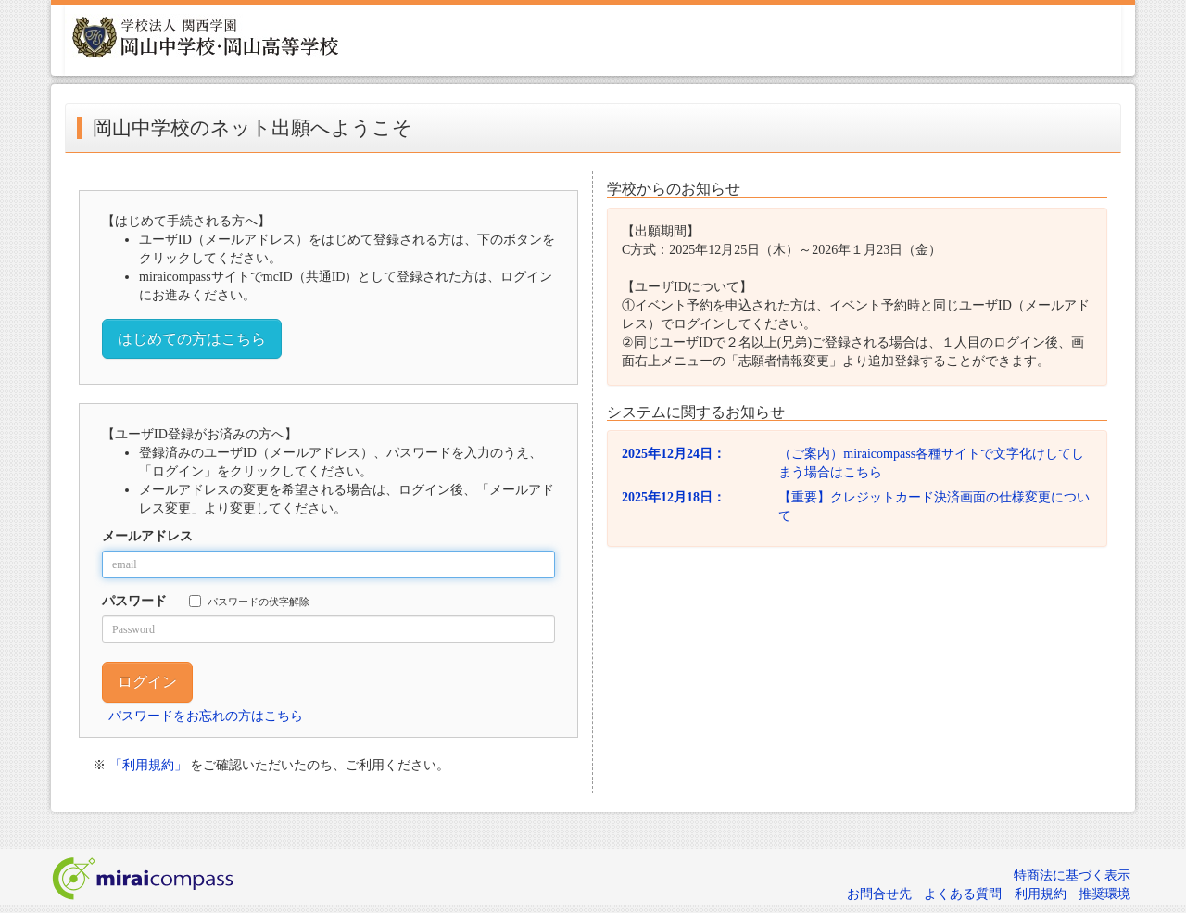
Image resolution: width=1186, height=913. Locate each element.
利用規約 (1040, 894)
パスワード (134, 601)
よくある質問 (963, 894)
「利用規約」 (148, 765)
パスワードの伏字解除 (249, 601)
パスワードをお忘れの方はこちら (205, 716)
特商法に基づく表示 (1072, 875)
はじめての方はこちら (192, 339)
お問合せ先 (879, 894)
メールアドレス (147, 536)
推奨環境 (1104, 894)
